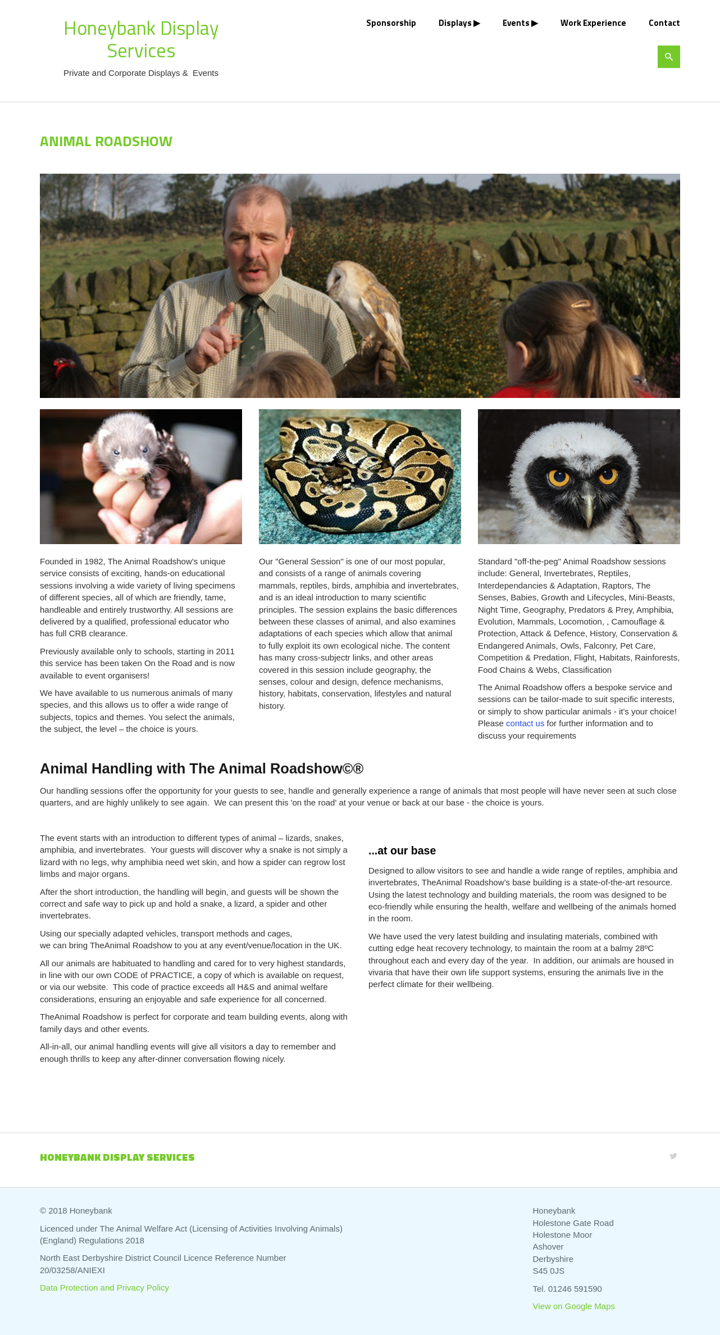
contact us (525, 723)
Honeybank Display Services (141, 39)
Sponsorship (391, 22)
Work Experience (593, 22)
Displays (455, 22)
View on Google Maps (574, 1306)
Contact (664, 22)
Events (516, 22)
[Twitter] (673, 1156)
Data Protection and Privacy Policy (104, 1287)
